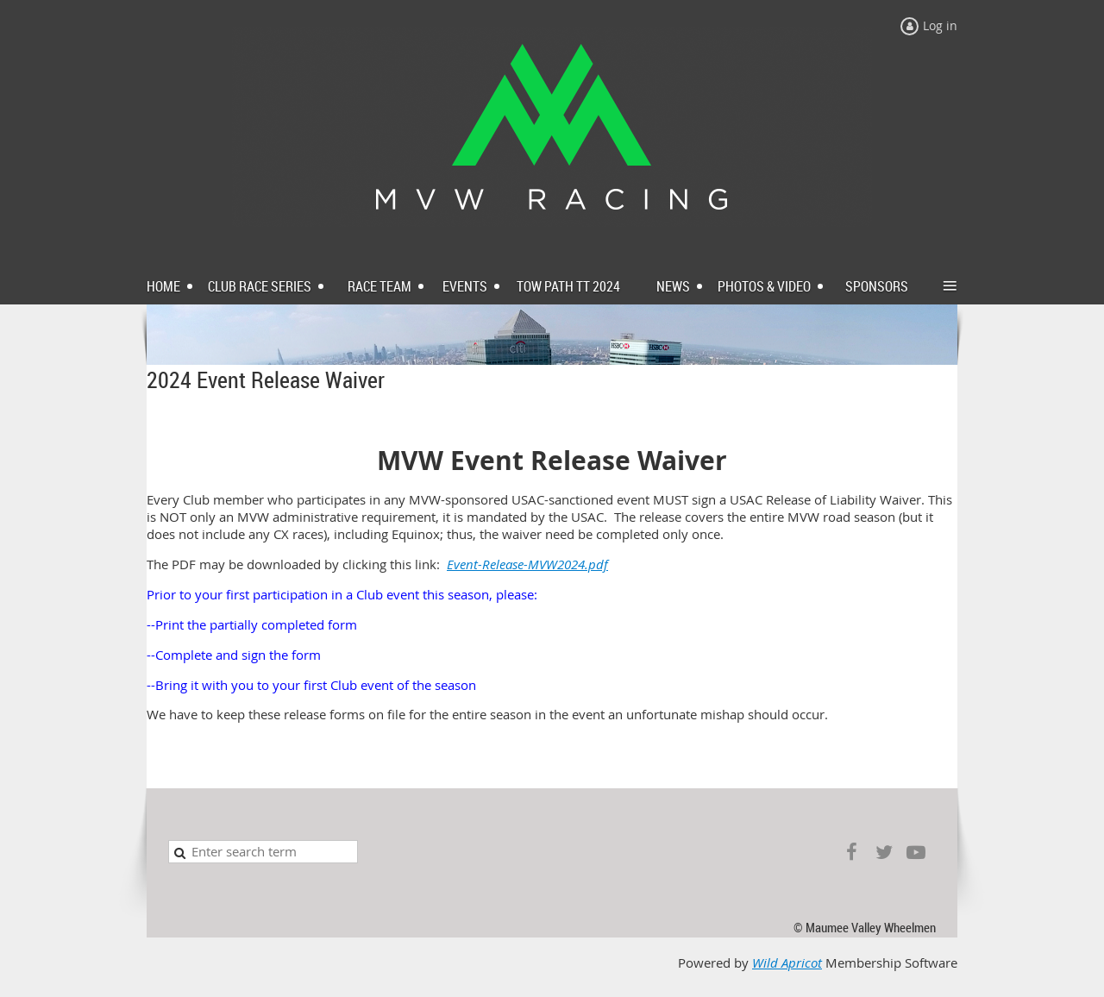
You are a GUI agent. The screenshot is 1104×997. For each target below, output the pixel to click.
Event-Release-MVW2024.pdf (527, 564)
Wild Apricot (787, 963)
